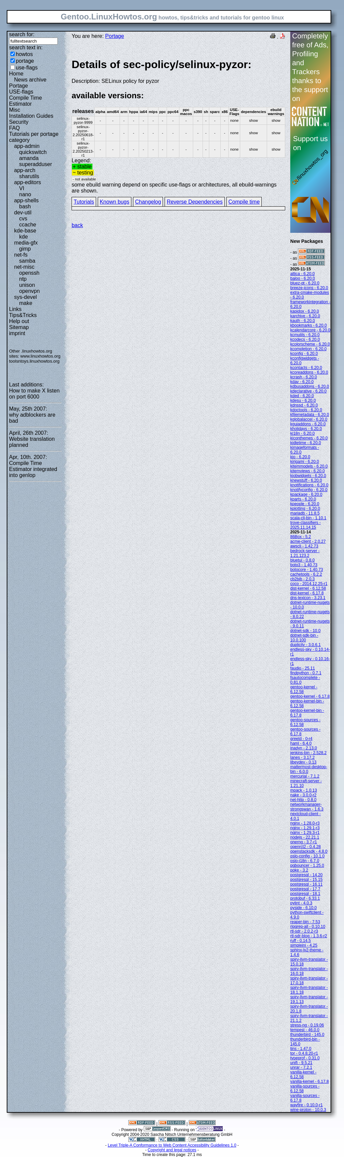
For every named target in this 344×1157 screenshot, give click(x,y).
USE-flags (21, 92)
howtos (24, 54)
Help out (19, 321)
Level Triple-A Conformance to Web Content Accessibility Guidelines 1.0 (172, 1145)
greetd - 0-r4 (301, 738)
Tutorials (84, 202)
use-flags (27, 67)
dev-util (23, 212)
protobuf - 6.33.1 (305, 898)
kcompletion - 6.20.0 (308, 349)
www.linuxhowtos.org (40, 356)
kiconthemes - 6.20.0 (309, 438)
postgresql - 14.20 (306, 875)
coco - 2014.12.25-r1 (309, 583)
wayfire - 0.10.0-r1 (306, 1105)
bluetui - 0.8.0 (302, 560)
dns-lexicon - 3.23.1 (308, 597)
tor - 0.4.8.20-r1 (304, 1053)
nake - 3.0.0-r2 (303, 795)
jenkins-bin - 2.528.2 (308, 752)
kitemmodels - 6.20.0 (309, 466)
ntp (23, 279)
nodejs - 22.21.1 (304, 837)
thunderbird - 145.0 (307, 1034)
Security (19, 122)
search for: (22, 34)
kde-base (25, 230)
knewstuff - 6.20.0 (306, 480)
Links (15, 309)
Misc (14, 110)
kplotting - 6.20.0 (305, 508)
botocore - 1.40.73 (306, 569)
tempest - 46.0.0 (304, 1030)
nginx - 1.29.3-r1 (304, 832)
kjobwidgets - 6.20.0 (308, 475)
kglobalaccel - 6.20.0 (308, 419)
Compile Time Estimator (25, 101)
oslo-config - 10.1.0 (307, 856)
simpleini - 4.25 (303, 945)
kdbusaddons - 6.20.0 (309, 386)
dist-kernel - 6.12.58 (308, 588)
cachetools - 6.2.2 (306, 574)
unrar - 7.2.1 (301, 1067)
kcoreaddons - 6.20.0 (309, 372)
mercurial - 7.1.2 (304, 776)
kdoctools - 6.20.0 (306, 410)
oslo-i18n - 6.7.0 (304, 860)
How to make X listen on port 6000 (34, 394)
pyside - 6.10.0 (303, 907)
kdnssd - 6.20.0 (304, 405)
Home (16, 73)
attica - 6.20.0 (302, 273)
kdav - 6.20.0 (301, 381)
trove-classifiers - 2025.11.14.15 (305, 525)
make (25, 303)
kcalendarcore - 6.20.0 (310, 330)
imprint (17, 333)
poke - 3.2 (299, 870)
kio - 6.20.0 (300, 457)
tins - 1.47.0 (300, 1048)
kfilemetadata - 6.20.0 (309, 414)
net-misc (24, 267)
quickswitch (33, 152)
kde (23, 237)
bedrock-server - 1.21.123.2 (304, 553)
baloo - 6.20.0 (302, 278)
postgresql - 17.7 (305, 889)
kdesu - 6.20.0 (303, 400)
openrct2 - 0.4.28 (305, 846)
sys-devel (25, 297)
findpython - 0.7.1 (305, 673)
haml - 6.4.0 (300, 743)
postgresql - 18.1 (305, 893)
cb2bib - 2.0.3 (302, 579)
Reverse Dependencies (194, 202)
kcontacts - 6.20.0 (306, 367)
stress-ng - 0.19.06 (307, 1025)
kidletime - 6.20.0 (305, 442)
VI (21, 188)
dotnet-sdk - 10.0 (305, 630)
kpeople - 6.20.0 (304, 504)
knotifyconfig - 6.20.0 (309, 489)
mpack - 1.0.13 (303, 790)
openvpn (29, 291)
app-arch (24, 170)
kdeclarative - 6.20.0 (308, 391)
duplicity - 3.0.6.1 (305, 644)
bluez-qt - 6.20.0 (304, 283)
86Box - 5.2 (300, 536)
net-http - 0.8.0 (303, 799)
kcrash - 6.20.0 (303, 377)
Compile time (244, 202)
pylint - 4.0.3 (301, 903)
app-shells (26, 200)
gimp (25, 249)
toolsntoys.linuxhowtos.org (34, 361)
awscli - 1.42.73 (304, 546)
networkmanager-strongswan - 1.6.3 (307, 806)
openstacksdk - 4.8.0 (309, 851)
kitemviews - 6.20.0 (307, 471)
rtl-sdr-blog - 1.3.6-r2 (308, 936)
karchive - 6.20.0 (305, 316)
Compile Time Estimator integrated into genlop (33, 469)
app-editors (27, 182)
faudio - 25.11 (302, 668)
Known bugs (114, 202)
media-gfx (26, 243)
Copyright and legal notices (172, 1150)
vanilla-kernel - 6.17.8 (309, 1081)
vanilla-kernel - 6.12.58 (303, 1074)
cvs (23, 218)
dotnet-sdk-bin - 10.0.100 (304, 637)
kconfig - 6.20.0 (304, 353)
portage (25, 61)
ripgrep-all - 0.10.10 (307, 926)
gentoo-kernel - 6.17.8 (310, 696)
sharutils (29, 176)
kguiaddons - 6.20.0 (308, 424)
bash (25, 206)
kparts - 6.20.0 (303, 499)
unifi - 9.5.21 (301, 1062)
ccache (27, 224)
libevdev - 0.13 (303, 762)
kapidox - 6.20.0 (304, 311)
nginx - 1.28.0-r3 (304, 823)
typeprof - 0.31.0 (304, 1058)
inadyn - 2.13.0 (303, 748)
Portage (18, 86)
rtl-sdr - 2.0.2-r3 (304, 931)
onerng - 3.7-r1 (303, 842)
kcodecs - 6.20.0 (305, 339)
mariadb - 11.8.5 (304, 513)
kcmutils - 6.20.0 (304, 334)
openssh (29, 273)
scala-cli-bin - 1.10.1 (308, 518)
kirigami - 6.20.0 (304, 461)
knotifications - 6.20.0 (309, 485)
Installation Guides (31, 116)
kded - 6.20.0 (302, 395)
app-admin (27, 146)
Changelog (148, 202)
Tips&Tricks (23, 315)
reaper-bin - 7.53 (305, 921)
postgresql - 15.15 (306, 879)
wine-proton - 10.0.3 (308, 1109)
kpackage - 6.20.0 (306, 494)
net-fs (21, 255)
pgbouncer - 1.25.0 (307, 865)
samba (27, 261)
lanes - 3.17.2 (302, 757)
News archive (30, 80)
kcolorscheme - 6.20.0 (310, 344)
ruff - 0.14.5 (300, 940)
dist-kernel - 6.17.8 (307, 593)
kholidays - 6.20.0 (306, 428)
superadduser (35, 164)
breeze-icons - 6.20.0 (309, 287)
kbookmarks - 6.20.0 (308, 325)
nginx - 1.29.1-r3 (304, 828)
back (77, 225)
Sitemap (19, 327)
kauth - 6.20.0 (302, 320)
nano (25, 194)
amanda (29, 158)
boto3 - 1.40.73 (303, 565)
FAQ (14, 128)
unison (27, 285)
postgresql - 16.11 (306, 884)
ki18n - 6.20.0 (302, 433)
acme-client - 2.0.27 (308, 541)
